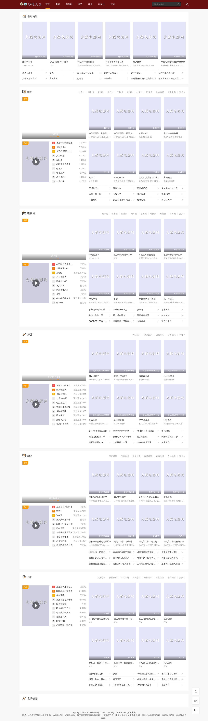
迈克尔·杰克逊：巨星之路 (150, 177)
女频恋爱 (101, 577)
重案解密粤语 (148, 315)
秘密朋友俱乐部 (61, 385)
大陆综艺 (136, 335)
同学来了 (58, 415)
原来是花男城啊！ (62, 507)
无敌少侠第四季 (61, 519)
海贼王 (57, 515)
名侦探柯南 (59, 541)
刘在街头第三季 (148, 442)
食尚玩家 (93, 420)
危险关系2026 (60, 268)
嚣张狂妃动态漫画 (124, 558)
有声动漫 (160, 456)
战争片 (139, 92)
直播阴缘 (168, 619)
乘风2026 (172, 431)
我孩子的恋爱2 (116, 72)
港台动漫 (136, 456)
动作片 (81, 92)
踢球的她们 (144, 376)
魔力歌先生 (148, 436)
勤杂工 (92, 177)
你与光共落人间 (61, 612)
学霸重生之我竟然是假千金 (149, 673)
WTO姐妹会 (144, 420)
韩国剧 (153, 213)
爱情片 (101, 92)
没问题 (57, 160)
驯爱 (124, 673)
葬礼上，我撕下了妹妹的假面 (102, 663)
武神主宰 (58, 528)
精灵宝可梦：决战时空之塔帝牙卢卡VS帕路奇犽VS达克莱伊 (172, 78)
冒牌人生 (124, 188)
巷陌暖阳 (124, 679)
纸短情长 (172, 315)
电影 (58, 4)
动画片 (101, 4)
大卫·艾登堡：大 (61, 151)
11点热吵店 (59, 398)
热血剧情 (172, 577)
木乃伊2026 (119, 177)
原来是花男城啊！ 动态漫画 (173, 552)
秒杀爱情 (137, 62)
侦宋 (56, 294)
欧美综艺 (172, 335)
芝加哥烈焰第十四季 (59, 62)
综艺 (80, 4)
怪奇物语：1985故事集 (100, 552)
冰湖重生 (116, 78)
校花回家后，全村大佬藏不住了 (173, 673)
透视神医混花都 (148, 685)
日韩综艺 (160, 335)
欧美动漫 (148, 456)
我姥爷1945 (59, 281)
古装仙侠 (160, 577)
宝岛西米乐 (172, 321)
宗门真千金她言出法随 (99, 619)
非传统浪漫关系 (171, 133)
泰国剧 (144, 213)
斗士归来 (100, 199)
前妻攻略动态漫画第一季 (148, 552)
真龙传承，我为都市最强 (125, 663)
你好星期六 (59, 402)
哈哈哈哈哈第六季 (124, 431)
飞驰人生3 (59, 147)
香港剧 (115, 213)
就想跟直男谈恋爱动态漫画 (101, 563)
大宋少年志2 (60, 290)
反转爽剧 (113, 577)
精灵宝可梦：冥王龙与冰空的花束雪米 (131, 133)
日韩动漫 (125, 456)
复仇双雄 (148, 194)
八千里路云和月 (34, 78)
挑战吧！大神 (60, 424)
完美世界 (62, 78)
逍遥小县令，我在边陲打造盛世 (101, 679)
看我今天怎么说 (61, 164)
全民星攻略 (59, 411)
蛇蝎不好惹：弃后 (62, 524)
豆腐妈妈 (148, 321)
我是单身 (168, 420)
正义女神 (58, 285)
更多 (182, 92)
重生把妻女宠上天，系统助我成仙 (154, 619)
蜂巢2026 (172, 194)
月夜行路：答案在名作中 (124, 321)
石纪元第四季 (120, 497)
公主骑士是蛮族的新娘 (149, 497)
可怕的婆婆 (148, 188)
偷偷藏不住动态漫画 (124, 552)
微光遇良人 (59, 617)
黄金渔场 (172, 442)
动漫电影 (172, 92)
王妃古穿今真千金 (62, 599)
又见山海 (168, 663)
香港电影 (160, 92)
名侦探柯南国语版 (62, 532)
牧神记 (57, 511)
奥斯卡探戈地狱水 (62, 143)
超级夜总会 (59, 420)
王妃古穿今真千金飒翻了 (124, 685)
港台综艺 (148, 335)
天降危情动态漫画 (172, 558)
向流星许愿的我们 (86, 62)
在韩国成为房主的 (62, 264)
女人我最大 (59, 390)
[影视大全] (131, 712)
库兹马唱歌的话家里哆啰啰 (173, 62)
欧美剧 (163, 213)
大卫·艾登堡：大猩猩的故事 (125, 199)
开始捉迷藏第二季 (172, 436)
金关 (62, 72)
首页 (47, 4)
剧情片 (130, 92)
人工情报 (58, 155)
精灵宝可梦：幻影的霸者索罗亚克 (104, 133)
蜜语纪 (89, 78)
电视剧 (69, 4)
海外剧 (173, 213)
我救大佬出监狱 (100, 685)
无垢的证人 (100, 188)
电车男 (57, 168)
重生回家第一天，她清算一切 (127, 619)
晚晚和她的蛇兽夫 (62, 591)
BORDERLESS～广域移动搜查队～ (101, 321)
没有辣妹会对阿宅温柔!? (143, 78)
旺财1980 (58, 621)
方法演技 (168, 177)
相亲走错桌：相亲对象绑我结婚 (149, 679)
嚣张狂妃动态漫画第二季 (100, 558)
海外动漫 (172, 456)
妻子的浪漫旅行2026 (100, 431)
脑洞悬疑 (136, 577)
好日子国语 (59, 277)
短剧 (112, 4)
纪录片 (149, 92)
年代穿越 (125, 577)
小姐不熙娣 (169, 376)
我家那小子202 (61, 407)
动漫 (90, 4)
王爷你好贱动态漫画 (172, 563)
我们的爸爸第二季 (100, 436)
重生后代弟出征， (62, 587)
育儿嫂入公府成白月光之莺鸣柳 (153, 663)
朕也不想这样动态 (62, 545)
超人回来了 (34, 72)
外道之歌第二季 (100, 315)
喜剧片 (91, 92)
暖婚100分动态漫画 (124, 563)
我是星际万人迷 (61, 608)
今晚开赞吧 (59, 394)
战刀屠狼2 (59, 177)
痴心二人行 (172, 199)
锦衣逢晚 (58, 595)
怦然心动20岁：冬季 (124, 436)
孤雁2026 (143, 133)
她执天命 (172, 685)
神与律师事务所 (61, 298)
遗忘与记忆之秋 (100, 673)
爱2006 (57, 302)
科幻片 (110, 92)
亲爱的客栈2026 (100, 442)
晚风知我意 (59, 604)
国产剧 (105, 213)
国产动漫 (113, 456)
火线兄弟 (124, 194)
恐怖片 (120, 92)
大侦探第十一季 (124, 442)
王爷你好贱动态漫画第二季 (149, 563)
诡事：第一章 (100, 194)
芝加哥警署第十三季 (114, 62)
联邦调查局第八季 (170, 72)
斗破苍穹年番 (60, 537)
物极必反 (58, 173)
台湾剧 (124, 213)
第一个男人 (143, 72)
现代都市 (148, 577)
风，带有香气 (124, 315)
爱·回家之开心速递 (89, 72)
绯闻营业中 (27, 62)
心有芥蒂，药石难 (62, 625)
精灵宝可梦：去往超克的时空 (152, 541)
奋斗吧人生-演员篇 (148, 431)
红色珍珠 (148, 199)
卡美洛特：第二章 (172, 188)
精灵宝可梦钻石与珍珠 (174, 541)
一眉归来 (58, 181)
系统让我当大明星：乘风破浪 (173, 679)
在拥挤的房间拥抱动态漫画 (149, 558)
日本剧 (134, 213)
